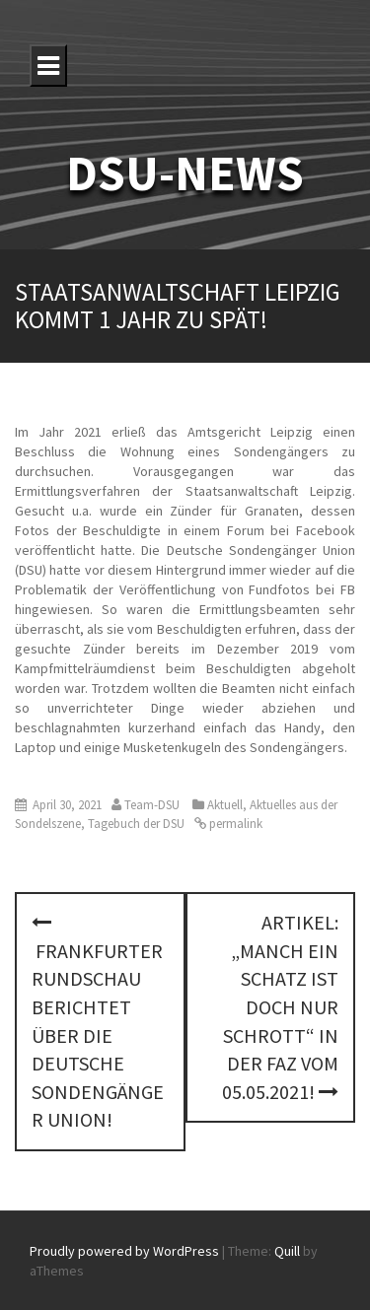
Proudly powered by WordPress (124, 1251)
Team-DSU (152, 804)
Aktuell (225, 804)
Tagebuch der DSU (136, 823)
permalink (234, 823)
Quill (287, 1251)
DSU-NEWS (185, 173)
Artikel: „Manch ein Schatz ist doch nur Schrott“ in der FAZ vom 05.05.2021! (280, 1006)
